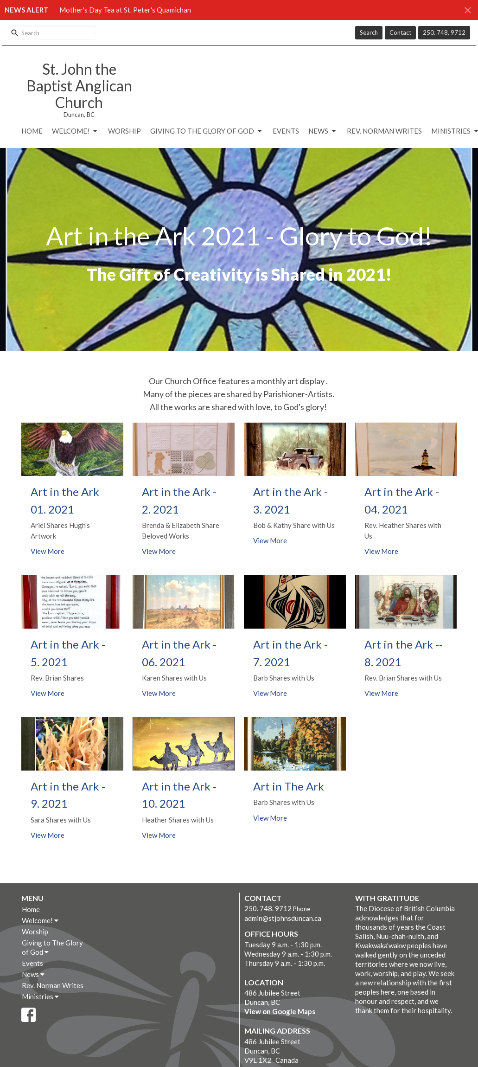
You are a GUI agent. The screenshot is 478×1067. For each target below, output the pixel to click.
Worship (124, 131)
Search (369, 32)
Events (286, 131)
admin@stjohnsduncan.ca (282, 918)
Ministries (40, 996)
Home (32, 131)
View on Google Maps (279, 1011)
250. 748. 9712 (444, 32)
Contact (400, 32)
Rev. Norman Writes (384, 131)
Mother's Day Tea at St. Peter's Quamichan (125, 10)
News (323, 131)
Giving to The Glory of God (206, 131)
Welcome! (75, 131)
